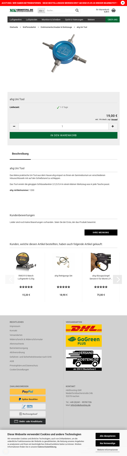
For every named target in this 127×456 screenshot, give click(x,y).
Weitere (91, 19)
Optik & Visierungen (74, 19)
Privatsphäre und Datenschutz (24, 365)
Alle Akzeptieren (107, 436)
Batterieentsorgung (19, 348)
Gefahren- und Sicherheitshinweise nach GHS (30, 357)
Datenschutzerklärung (47, 447)
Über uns (112, 19)
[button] (14, 126)
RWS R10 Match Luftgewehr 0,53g (26, 277)
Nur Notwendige (107, 443)
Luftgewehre (16, 19)
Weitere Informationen (107, 450)
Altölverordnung (17, 352)
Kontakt (13, 330)
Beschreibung (20, 153)
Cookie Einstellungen (19, 369)
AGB (12, 361)
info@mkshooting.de (81, 405)
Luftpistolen (31, 19)
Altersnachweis (17, 344)
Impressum (15, 326)
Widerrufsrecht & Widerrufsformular (26, 339)
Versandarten (16, 335)
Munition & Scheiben (51, 19)
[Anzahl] (63, 126)
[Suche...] (41, 10)
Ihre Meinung (101, 232)
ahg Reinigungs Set (63, 275)
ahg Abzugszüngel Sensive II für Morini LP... (101, 277)
